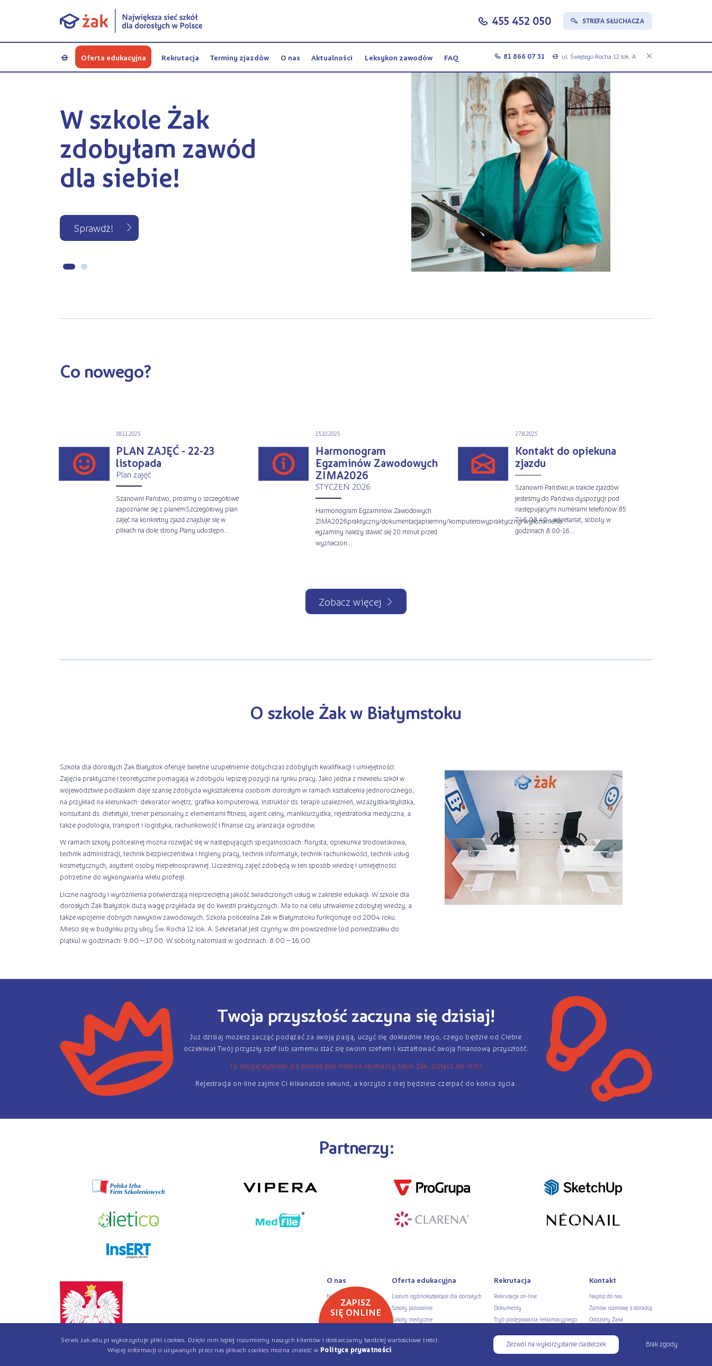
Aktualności (332, 57)
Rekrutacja (180, 57)
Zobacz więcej (350, 601)
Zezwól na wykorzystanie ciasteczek (556, 1343)
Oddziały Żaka (606, 1319)
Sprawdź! (94, 227)
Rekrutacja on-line (515, 1295)
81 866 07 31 (524, 56)
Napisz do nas (605, 1295)
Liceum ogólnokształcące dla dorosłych (437, 1295)
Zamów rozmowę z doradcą (620, 1307)
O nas (290, 57)
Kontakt (602, 1279)
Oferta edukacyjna (113, 57)
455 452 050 (522, 20)
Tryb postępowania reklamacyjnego (535, 1319)
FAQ (451, 57)
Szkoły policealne (412, 1307)
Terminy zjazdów (239, 57)
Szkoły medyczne (412, 1319)
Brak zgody (662, 1343)
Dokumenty (507, 1307)
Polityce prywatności (355, 1349)
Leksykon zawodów (398, 57)
